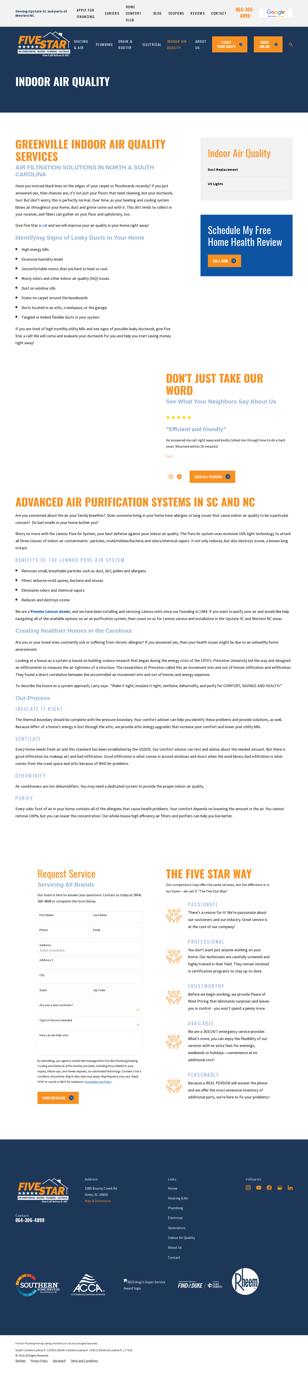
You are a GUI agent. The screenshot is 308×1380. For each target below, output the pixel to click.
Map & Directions (98, 1201)
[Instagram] (248, 1187)
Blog (157, 13)
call (45, 225)
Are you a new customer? (53, 1005)
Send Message (54, 1097)
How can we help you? (50, 1035)
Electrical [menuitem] (152, 44)
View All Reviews (216, 476)
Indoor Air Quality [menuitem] (177, 44)
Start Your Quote (229, 44)
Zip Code (96, 990)
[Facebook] (269, 1187)
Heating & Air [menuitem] (81, 44)
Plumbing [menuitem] (104, 44)
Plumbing (175, 1208)
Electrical (175, 1217)
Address (42, 945)
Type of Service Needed (52, 1020)
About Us (175, 1247)
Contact (218, 13)
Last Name (96, 915)
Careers (112, 13)
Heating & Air (178, 1198)
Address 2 (43, 960)
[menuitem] (246, 169)
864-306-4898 (245, 12)
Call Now (224, 261)
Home (172, 1188)
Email (93, 930)
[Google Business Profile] (279, 1187)
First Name (43, 915)
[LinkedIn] (290, 1187)
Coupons (176, 13)
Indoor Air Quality (181, 1237)
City (38, 975)
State (39, 990)
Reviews (197, 13)
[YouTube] (258, 1187)
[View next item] (182, 476)
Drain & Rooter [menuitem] (125, 44)
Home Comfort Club (134, 13)
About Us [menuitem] (201, 44)
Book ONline (268, 44)
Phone (40, 930)
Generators (176, 1228)
